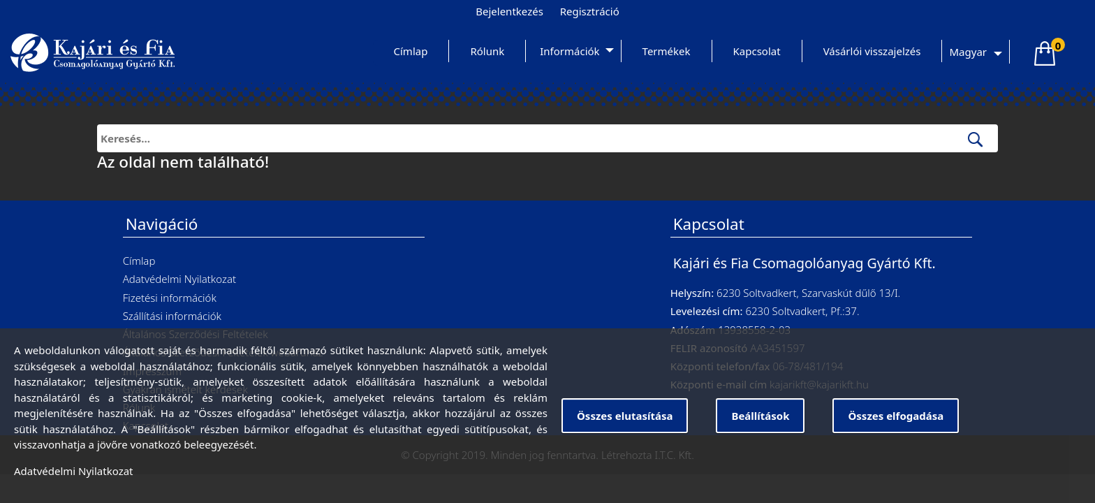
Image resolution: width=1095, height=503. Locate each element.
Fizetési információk (169, 298)
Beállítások (760, 416)
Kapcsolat (757, 51)
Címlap (411, 51)
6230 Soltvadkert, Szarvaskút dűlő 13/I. (808, 293)
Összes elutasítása (625, 416)
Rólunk (487, 51)
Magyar (968, 52)
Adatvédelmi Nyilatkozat (179, 279)
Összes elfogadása (895, 416)
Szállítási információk (172, 316)
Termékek (666, 51)
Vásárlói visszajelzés (872, 51)
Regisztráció (589, 11)
